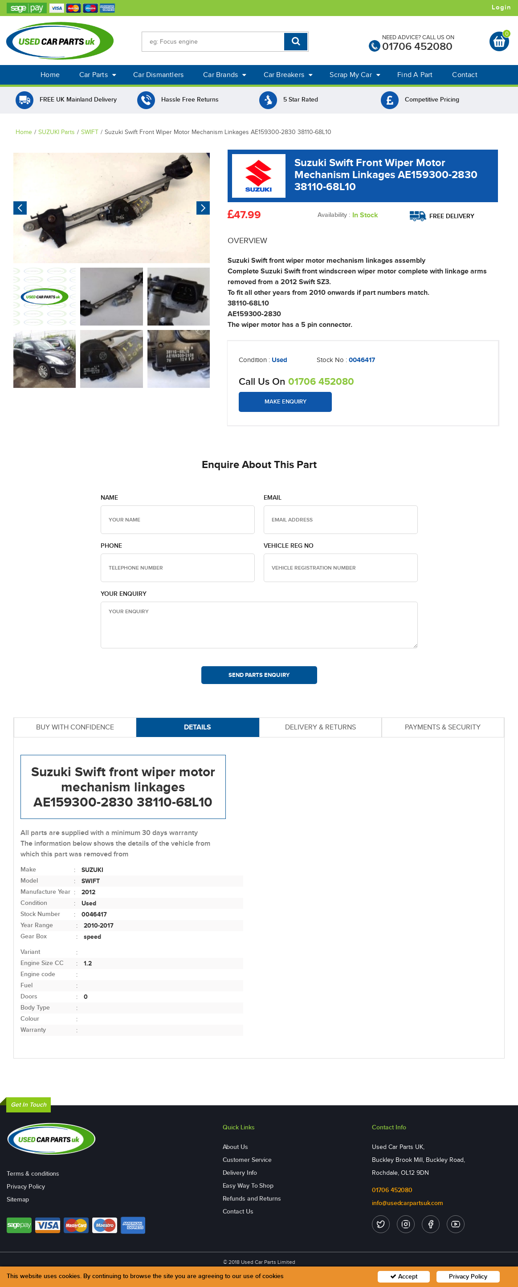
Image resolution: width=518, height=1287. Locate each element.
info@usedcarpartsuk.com (407, 1203)
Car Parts (97, 74)
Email (272, 497)
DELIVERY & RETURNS (320, 727)
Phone (111, 546)
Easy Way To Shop (248, 1185)
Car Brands (224, 74)
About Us (235, 1147)
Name (109, 497)
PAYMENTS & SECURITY (443, 727)
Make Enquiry (285, 401)
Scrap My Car (355, 74)
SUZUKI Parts (56, 132)
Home (50, 74)
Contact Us (238, 1211)
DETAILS (197, 727)
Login (501, 8)
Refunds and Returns (252, 1198)
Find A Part (414, 74)
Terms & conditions (33, 1173)
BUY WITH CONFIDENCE (75, 727)
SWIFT (89, 132)
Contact (464, 74)
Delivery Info (240, 1173)
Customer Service (247, 1160)
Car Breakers (288, 74)
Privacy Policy (26, 1186)
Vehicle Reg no (289, 546)
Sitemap (18, 1199)
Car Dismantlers (158, 74)
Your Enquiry (124, 594)
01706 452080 (417, 46)
